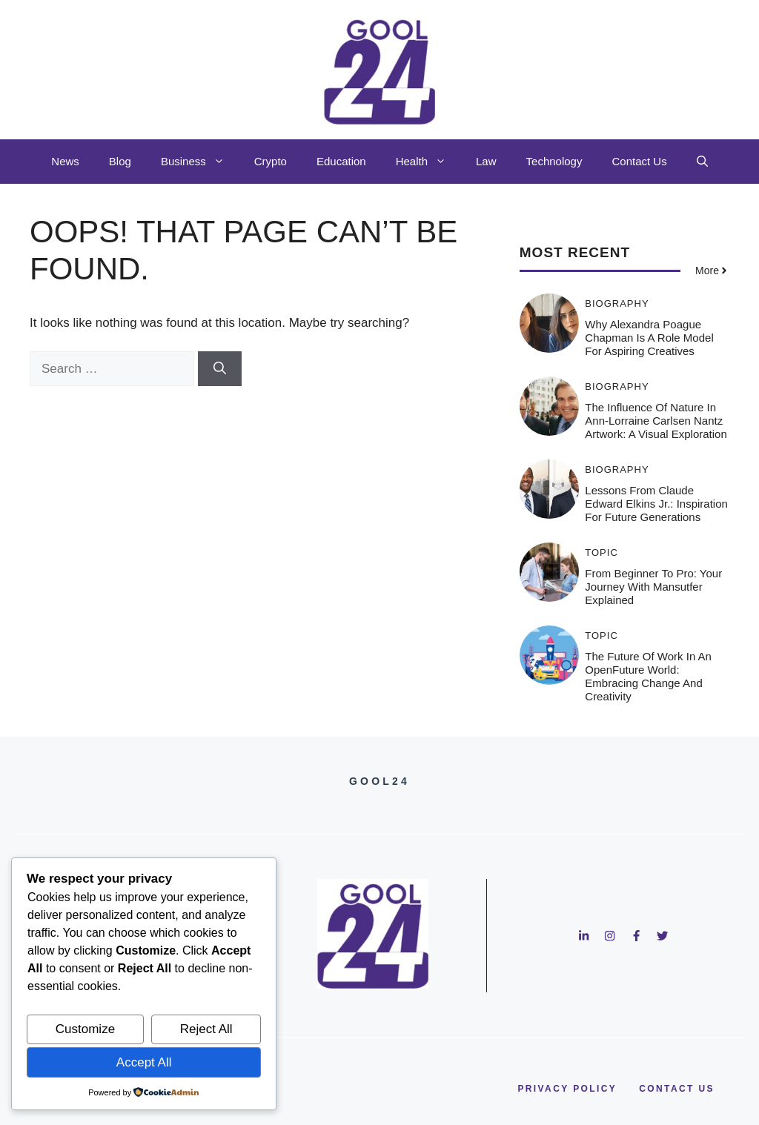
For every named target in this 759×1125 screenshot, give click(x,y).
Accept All (144, 1062)
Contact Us (638, 161)
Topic (601, 552)
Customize (85, 1029)
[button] (702, 161)
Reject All (206, 1029)
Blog (120, 161)
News (65, 161)
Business (200, 161)
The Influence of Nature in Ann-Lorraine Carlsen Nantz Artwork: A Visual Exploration (655, 420)
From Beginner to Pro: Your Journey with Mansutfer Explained (653, 586)
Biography (617, 303)
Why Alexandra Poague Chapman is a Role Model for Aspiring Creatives (649, 337)
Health (428, 161)
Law (486, 161)
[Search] (220, 369)
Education (341, 161)
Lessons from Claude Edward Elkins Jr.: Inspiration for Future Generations (656, 503)
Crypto (270, 161)
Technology (554, 161)
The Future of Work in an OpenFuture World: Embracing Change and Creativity (648, 676)
